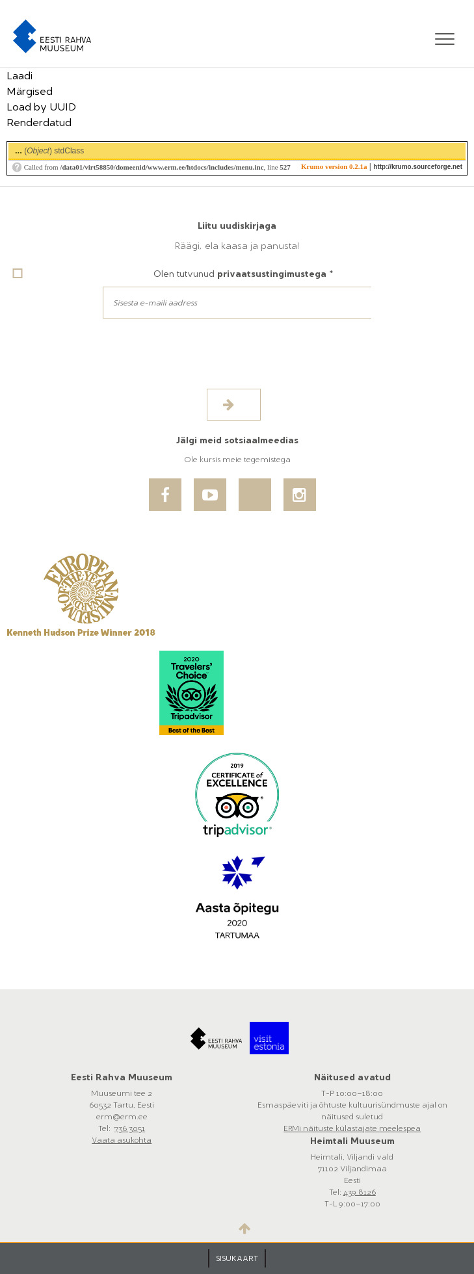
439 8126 (359, 1192)
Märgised (30, 91)
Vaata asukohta (121, 1140)
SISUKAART (237, 1258)
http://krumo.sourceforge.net (417, 166)
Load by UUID (41, 107)
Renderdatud (39, 122)
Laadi (20, 76)
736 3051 (129, 1128)
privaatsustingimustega (271, 274)
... (18, 150)
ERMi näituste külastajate (331, 1128)
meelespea (400, 1128)
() (49, 150)
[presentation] (112, 363)
